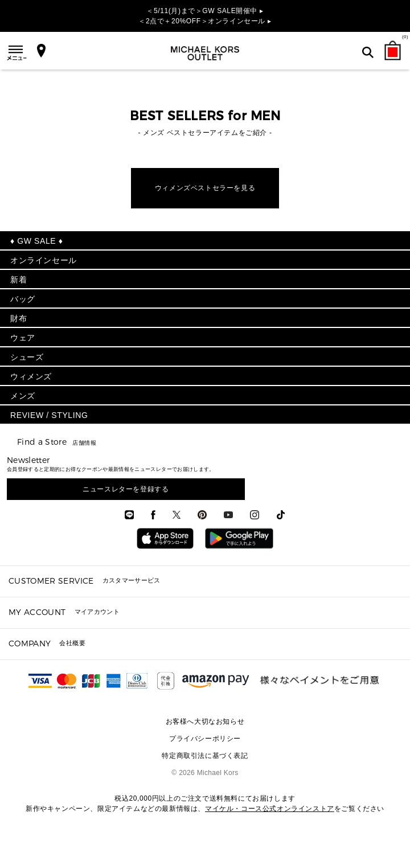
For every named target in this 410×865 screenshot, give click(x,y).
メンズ (22, 395)
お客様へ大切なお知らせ (205, 721)
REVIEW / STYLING (49, 415)
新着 (18, 279)
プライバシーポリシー (205, 739)
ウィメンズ (31, 376)
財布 (18, 318)
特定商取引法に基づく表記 (205, 756)
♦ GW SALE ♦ (36, 240)
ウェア (22, 337)
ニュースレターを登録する (126, 489)
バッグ (22, 299)
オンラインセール (43, 260)
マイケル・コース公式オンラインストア (269, 809)
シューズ (26, 357)
